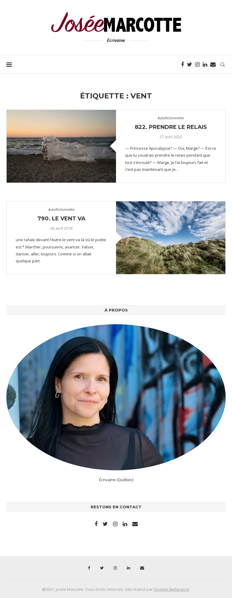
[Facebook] (182, 64)
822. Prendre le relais (171, 127)
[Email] (213, 64)
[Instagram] (197, 64)
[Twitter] (189, 64)
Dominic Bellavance (171, 589)
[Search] (223, 64)
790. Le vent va (61, 218)
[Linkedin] (205, 64)
